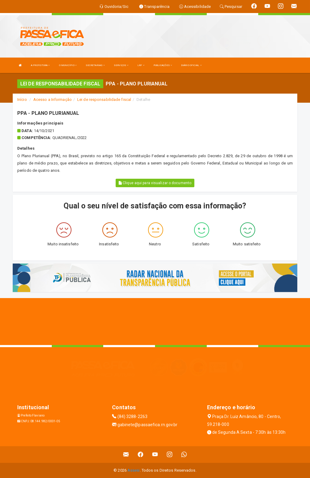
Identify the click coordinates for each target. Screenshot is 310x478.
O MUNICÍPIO (68, 65)
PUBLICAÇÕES (162, 65)
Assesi (133, 470)
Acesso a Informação (52, 99)
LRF (140, 65)
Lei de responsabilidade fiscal (104, 99)
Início (22, 99)
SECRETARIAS (95, 65)
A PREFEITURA (40, 65)
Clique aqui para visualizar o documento (155, 183)
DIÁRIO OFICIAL (191, 65)
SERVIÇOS (121, 65)
